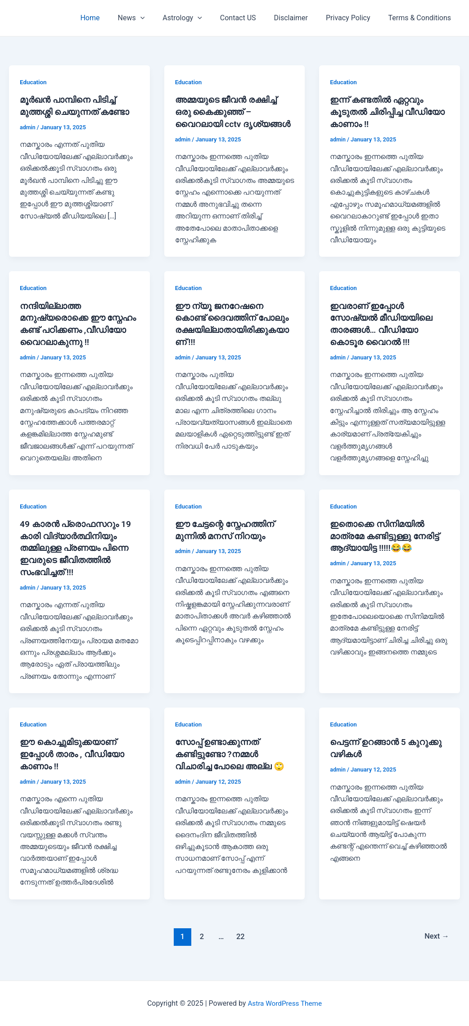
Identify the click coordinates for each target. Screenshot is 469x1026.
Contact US (251, 18)
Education (34, 82)
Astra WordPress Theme (285, 1003)
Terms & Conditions (421, 18)
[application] (160, 18)
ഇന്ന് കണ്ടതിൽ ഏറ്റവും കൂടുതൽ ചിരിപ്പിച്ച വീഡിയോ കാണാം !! (379, 111)
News (151, 18)
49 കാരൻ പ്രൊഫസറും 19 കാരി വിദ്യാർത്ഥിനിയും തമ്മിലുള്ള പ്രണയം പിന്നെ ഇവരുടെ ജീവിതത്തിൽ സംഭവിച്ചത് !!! (77, 556)
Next (436, 942)
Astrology (198, 18)
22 (239, 942)
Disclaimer (300, 18)
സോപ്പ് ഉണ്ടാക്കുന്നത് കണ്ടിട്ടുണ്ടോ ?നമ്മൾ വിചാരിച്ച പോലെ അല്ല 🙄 (232, 761)
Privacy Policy (353, 18)
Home (113, 18)
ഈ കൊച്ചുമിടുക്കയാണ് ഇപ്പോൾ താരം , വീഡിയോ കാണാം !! (74, 761)
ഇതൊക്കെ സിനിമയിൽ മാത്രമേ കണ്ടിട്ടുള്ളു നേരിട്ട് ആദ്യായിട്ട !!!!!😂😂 (387, 544)
